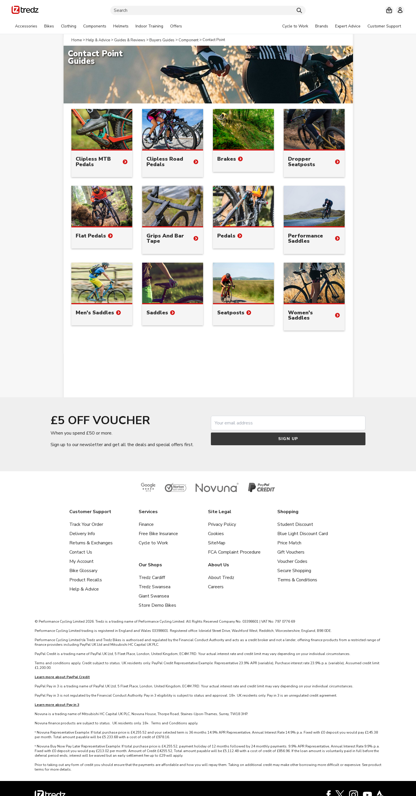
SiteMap (216, 543)
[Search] (208, 10)
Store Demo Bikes (157, 605)
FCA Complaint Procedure (234, 552)
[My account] (400, 10)
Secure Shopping (294, 570)
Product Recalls (85, 580)
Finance (146, 524)
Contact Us (80, 552)
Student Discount (295, 524)
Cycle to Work (153, 543)
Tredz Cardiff (152, 577)
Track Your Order (86, 524)
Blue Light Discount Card (302, 533)
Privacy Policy (222, 524)
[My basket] (389, 10)
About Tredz (221, 577)
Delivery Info (82, 533)
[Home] (25, 11)
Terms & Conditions (297, 580)
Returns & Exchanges (91, 543)
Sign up (288, 438)
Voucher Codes (292, 561)
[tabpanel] (98, 26)
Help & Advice (84, 589)
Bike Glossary (83, 570)
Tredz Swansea (154, 587)
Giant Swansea (154, 596)
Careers (216, 587)
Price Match (289, 543)
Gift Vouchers (290, 552)
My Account (81, 561)
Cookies (216, 533)
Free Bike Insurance (158, 533)
